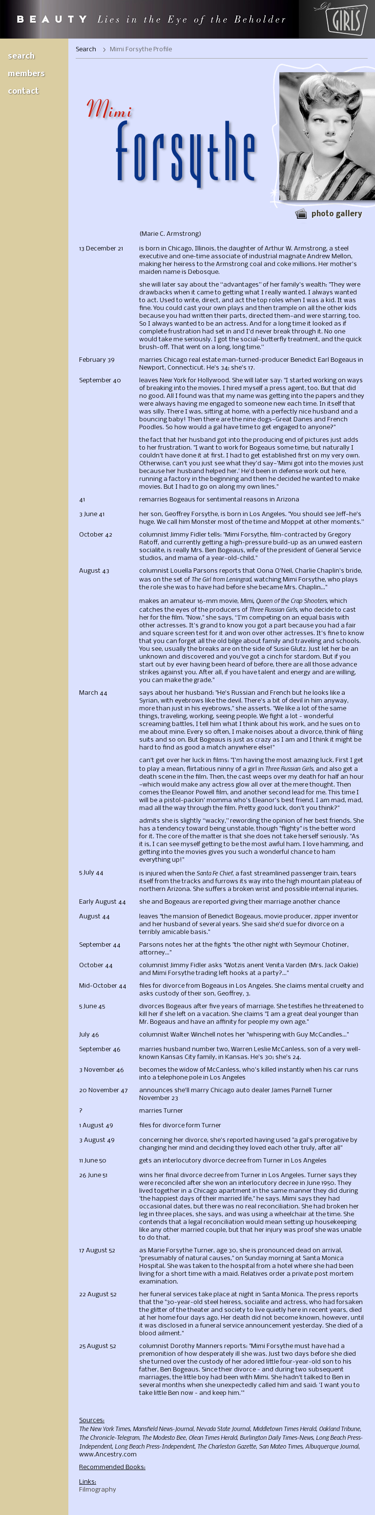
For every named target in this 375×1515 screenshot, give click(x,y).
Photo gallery (337, 214)
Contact (23, 91)
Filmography (97, 1490)
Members (26, 74)
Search (21, 56)
